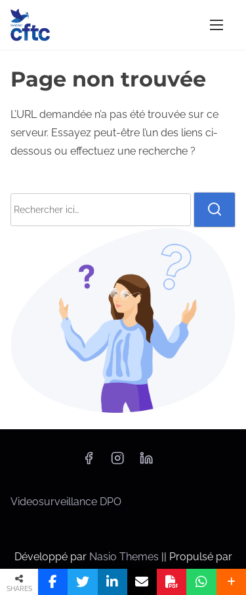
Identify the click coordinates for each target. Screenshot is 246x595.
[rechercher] (215, 209)
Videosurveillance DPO (65, 501)
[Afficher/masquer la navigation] (216, 24)
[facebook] (88, 462)
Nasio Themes (125, 556)
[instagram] (117, 462)
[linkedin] (146, 462)
